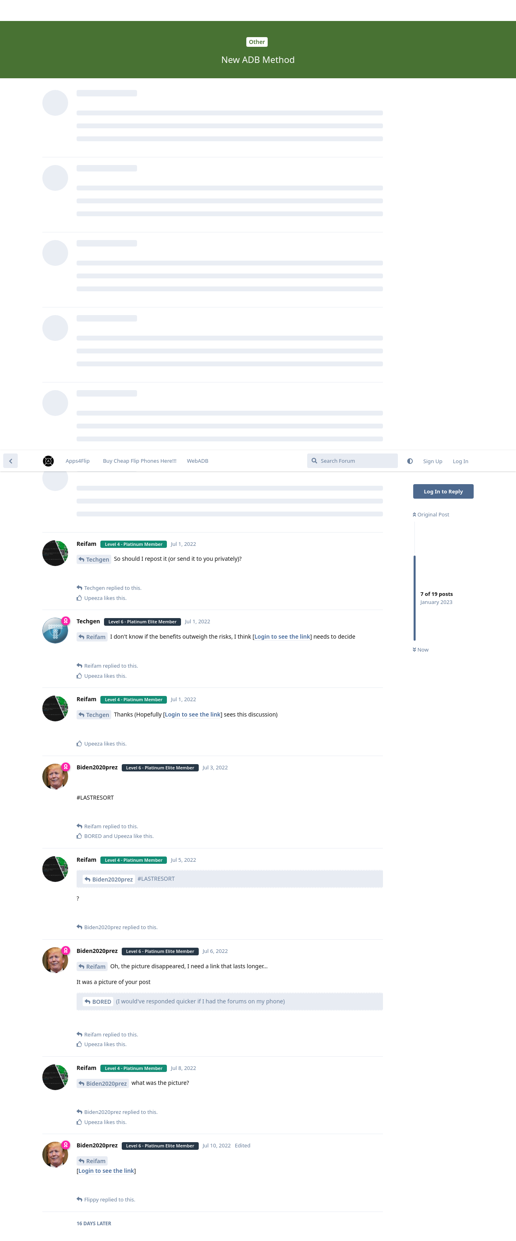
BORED (101, 551)
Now (421, 199)
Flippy (94, 880)
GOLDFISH (148, 1048)
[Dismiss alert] (190, 1224)
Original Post (431, 64)
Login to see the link (282, 186)
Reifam (96, 186)
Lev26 (94, 957)
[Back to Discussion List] (10, 10)
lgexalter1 (100, 1048)
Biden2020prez (112, 429)
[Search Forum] (352, 10)
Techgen (97, 109)
